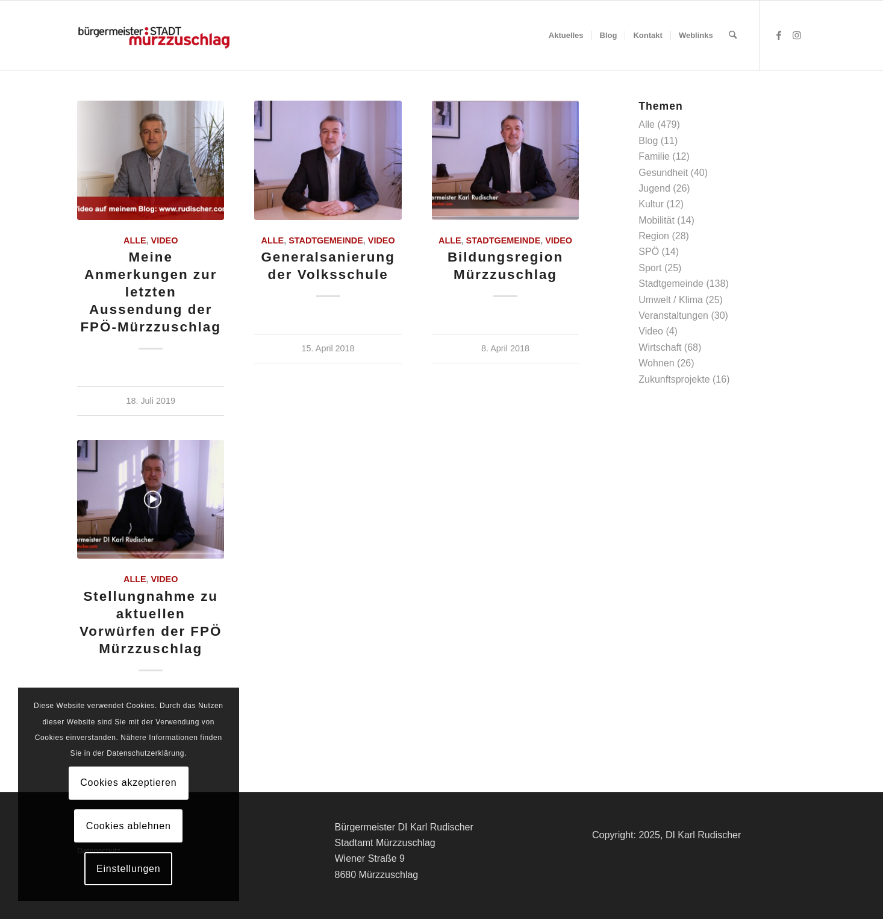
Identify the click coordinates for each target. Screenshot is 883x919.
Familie (654, 156)
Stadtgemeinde (326, 240)
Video (164, 240)
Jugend (654, 188)
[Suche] (732, 36)
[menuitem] (566, 36)
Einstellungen (128, 869)
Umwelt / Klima (670, 300)
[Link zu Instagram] (797, 35)
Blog (648, 141)
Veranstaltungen (673, 315)
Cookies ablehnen (128, 826)
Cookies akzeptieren (128, 782)
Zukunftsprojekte (674, 379)
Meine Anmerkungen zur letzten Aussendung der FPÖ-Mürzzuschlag (150, 291)
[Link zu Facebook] (779, 35)
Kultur (651, 204)
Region (653, 236)
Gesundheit (663, 173)
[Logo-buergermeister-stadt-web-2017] (153, 36)
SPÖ (648, 251)
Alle (134, 240)
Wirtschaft (659, 347)
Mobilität (656, 220)
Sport (649, 268)
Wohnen (656, 363)
